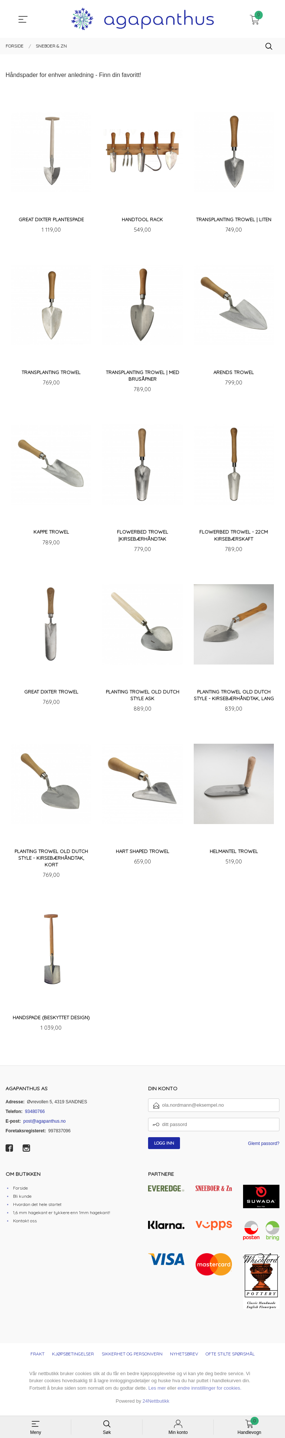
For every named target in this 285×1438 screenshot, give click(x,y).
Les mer (157, 1393)
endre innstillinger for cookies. (210, 1393)
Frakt (37, 1358)
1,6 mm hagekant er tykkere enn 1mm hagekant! (61, 1217)
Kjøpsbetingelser (73, 1358)
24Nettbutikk (155, 1406)
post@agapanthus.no (44, 1126)
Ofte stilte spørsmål (230, 1358)
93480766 (35, 1116)
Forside (20, 1192)
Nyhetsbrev (184, 1358)
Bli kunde (22, 1200)
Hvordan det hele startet (37, 1209)
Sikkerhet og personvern (132, 1358)
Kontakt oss (25, 1225)
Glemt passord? (263, 1148)
